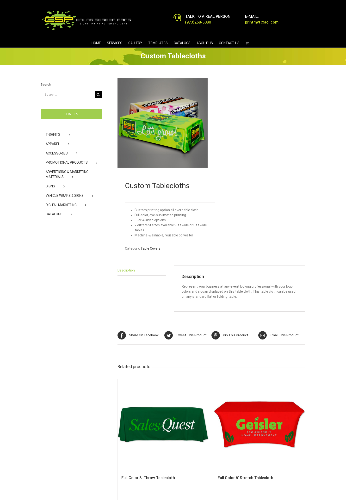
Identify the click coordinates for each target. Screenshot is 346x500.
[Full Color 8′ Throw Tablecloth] (163, 424)
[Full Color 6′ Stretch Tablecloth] (259, 424)
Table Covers (151, 248)
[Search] (98, 94)
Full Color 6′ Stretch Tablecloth (245, 477)
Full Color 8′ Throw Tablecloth (148, 477)
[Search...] (68, 94)
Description (126, 270)
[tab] (141, 270)
